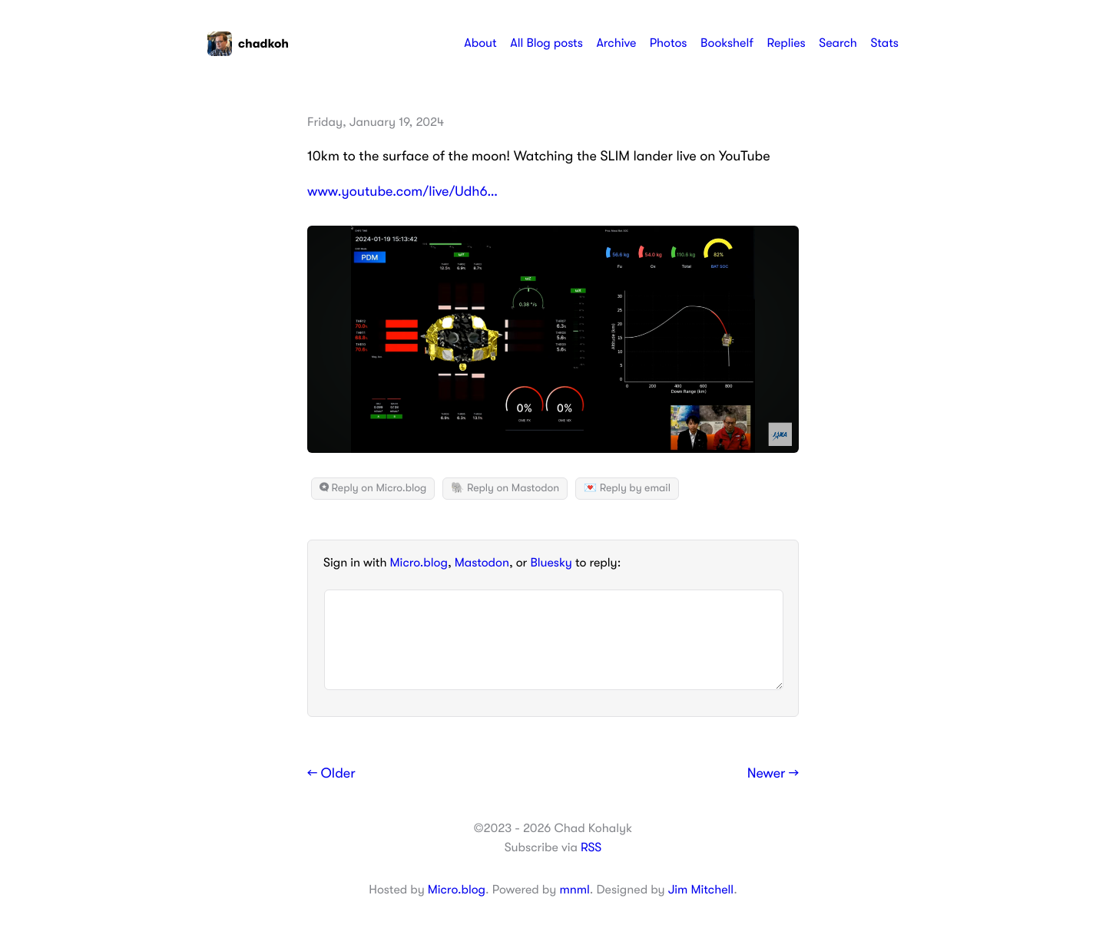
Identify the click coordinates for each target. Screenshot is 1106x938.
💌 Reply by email (627, 488)
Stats (884, 43)
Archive (616, 43)
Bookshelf (726, 43)
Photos (668, 43)
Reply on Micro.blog (373, 488)
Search (838, 43)
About (480, 43)
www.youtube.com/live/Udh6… (402, 192)
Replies (786, 43)
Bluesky (550, 563)
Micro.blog (419, 563)
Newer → (773, 773)
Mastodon (482, 563)
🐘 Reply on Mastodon (505, 488)
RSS (591, 847)
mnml (574, 890)
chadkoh (248, 43)
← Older (331, 773)
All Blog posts (546, 43)
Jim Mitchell (700, 890)
